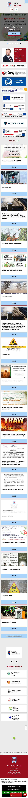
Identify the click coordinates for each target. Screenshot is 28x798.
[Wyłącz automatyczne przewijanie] (20, 43)
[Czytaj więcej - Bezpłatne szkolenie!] (14, 522)
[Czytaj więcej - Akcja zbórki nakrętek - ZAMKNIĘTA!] (14, 34)
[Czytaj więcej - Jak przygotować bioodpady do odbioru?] (14, 277)
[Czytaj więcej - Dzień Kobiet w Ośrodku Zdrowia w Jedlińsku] (14, 549)
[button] (25, 795)
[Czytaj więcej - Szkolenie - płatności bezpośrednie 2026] (14, 387)
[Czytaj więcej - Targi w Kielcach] (14, 194)
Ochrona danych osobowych (14, 786)
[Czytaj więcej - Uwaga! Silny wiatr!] (14, 303)
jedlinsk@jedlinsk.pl (16, 774)
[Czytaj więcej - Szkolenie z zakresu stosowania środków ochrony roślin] (14, 414)
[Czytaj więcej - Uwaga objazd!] (14, 361)
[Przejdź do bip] (11, 9)
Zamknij (14, 795)
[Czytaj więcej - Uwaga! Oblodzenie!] (14, 602)
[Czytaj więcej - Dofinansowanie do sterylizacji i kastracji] (14, 496)
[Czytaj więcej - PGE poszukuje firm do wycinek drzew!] (14, 250)
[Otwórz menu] (26, 1)
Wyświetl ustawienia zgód (14, 789)
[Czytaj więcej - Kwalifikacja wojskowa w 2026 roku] (14, 576)
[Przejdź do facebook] (16, 9)
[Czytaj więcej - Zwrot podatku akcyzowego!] (14, 629)
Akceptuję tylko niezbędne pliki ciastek (14, 792)
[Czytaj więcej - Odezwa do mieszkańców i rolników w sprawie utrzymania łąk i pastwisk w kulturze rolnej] (14, 441)
